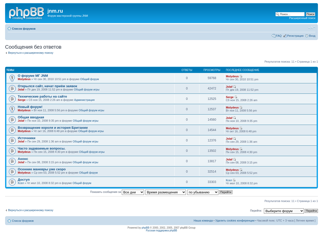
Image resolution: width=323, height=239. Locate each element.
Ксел (21, 183)
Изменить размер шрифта (311, 27)
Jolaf (21, 89)
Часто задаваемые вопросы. (41, 148)
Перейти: (256, 210)
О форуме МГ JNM (33, 76)
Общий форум (89, 79)
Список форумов (24, 28)
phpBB (145, 227)
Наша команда (203, 220)
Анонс (23, 159)
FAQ (279, 35)
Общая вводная (31, 117)
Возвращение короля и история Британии (53, 128)
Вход (312, 35)
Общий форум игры (86, 89)
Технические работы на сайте (42, 96)
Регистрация (295, 35)
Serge (22, 99)
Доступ (24, 179)
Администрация (84, 99)
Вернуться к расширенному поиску (30, 52)
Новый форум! (30, 107)
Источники (26, 138)
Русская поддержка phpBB (161, 230)
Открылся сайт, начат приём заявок (47, 86)
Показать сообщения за (117, 191)
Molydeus (24, 79)
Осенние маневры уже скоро (42, 169)
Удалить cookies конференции (235, 220)
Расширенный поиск (302, 18)
